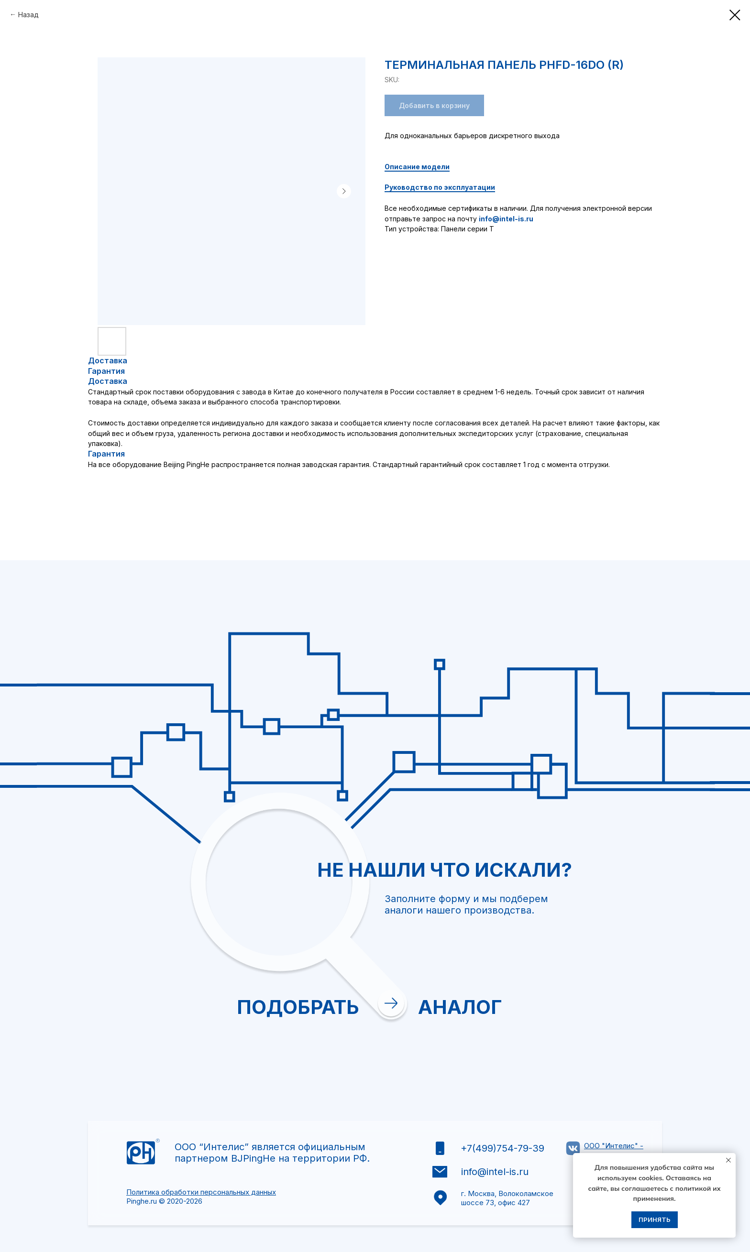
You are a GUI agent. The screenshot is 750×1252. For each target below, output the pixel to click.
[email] (518, 884)
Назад (28, 15)
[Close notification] (728, 1160)
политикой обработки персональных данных (511, 1014)
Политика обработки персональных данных (201, 1192)
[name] (518, 857)
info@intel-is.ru (506, 219)
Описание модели (417, 167)
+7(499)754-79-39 (502, 1148)
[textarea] (518, 976)
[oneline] (518, 938)
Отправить (470, 1044)
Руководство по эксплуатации (440, 187)
